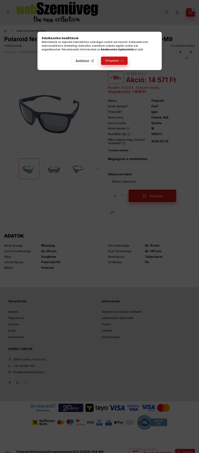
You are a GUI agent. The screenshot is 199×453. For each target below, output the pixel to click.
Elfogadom (112, 60)
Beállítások (82, 60)
